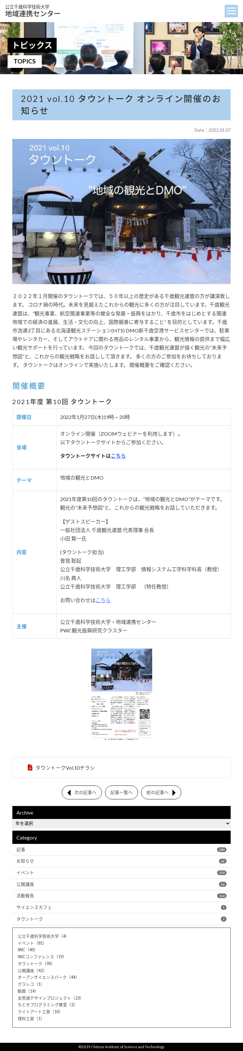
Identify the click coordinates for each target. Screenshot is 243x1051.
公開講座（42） (32, 970)
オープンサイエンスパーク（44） (48, 977)
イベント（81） (32, 943)
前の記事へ (157, 792)
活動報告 (121, 896)
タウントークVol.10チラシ (64, 767)
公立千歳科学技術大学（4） (43, 936)
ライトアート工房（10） (40, 1011)
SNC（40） (28, 950)
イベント (121, 872)
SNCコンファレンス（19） (42, 956)
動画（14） (28, 991)
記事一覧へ (121, 792)
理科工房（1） (31, 1018)
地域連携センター (33, 11)
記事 (121, 849)
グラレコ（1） (31, 984)
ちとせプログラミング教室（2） (48, 1005)
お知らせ (121, 860)
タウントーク (121, 919)
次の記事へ (85, 792)
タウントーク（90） (36, 963)
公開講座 (121, 884)
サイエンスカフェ (121, 907)
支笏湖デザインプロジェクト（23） (51, 998)
